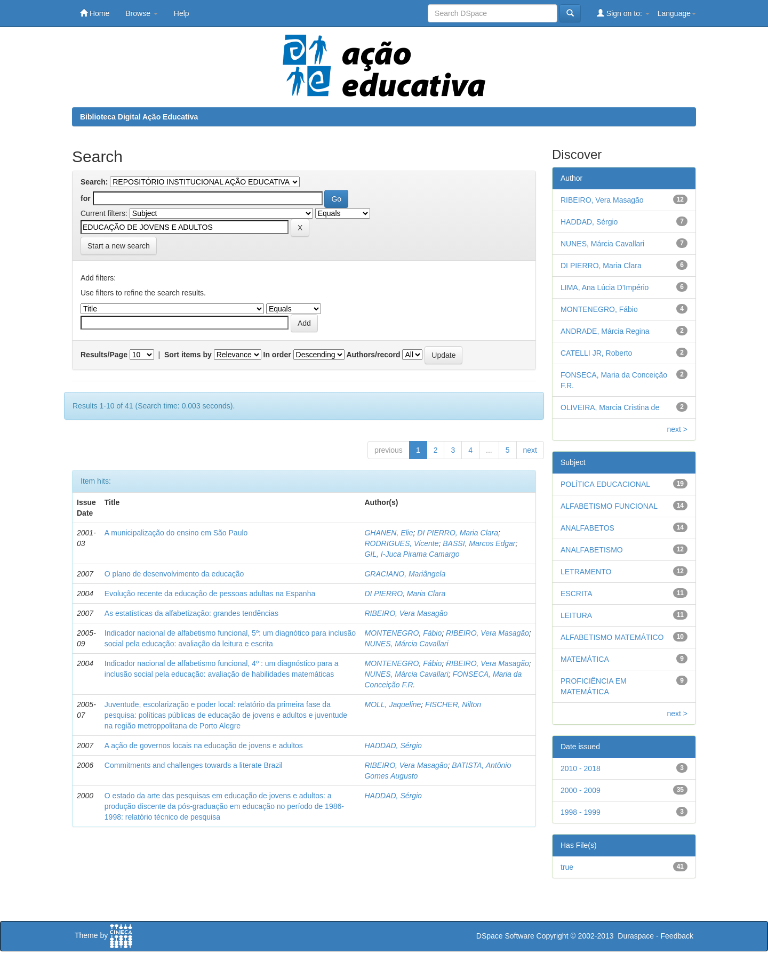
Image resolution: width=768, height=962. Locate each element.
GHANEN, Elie (388, 532)
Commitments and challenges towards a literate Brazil (194, 765)
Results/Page (104, 354)
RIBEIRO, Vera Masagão (405, 613)
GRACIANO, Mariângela (404, 574)
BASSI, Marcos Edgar (479, 543)
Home (94, 13)
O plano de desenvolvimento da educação (174, 574)
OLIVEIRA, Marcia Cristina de (610, 407)
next (530, 450)
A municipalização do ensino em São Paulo (176, 532)
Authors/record (373, 354)
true (567, 867)
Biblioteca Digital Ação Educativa (139, 117)
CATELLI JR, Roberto (596, 353)
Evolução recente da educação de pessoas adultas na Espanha (210, 593)
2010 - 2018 (581, 768)
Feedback (677, 936)
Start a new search (118, 246)
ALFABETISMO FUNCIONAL (609, 506)
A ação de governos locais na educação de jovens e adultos (204, 745)
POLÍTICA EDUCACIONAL (605, 484)
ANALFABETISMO (592, 550)
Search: (94, 182)
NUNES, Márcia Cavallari (406, 643)
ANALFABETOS (587, 528)
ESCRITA (577, 593)
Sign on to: (623, 13)
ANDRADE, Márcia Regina (605, 331)
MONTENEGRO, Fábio (403, 633)
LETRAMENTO (586, 571)
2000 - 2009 (581, 790)
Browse (141, 13)
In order (277, 354)
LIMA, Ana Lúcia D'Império (605, 287)
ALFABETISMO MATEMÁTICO (612, 637)
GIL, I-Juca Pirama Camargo (411, 554)
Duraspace (636, 936)
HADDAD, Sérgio (392, 745)
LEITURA (576, 615)
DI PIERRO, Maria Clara (457, 532)
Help (181, 13)
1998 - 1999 (581, 812)
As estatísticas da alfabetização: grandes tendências (191, 613)
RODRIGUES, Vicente (401, 543)
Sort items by (188, 354)
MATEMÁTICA (585, 659)
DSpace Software (505, 936)
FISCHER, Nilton (453, 704)
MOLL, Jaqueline (392, 704)
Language (677, 13)
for (86, 198)
